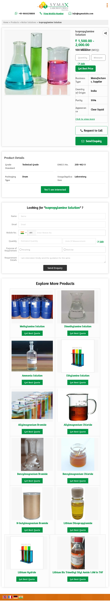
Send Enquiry (91, 141)
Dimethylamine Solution (77, 326)
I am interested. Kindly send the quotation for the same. (62, 259)
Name (14, 216)
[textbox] (98, 57)
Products (15, 22)
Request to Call (91, 130)
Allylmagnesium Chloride (78, 424)
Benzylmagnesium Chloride (78, 474)
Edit (81, 63)
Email (14, 224)
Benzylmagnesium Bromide (32, 474)
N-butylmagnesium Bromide (32, 523)
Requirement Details (11, 259)
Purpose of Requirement (11, 249)
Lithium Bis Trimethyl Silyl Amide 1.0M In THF (78, 572)
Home (5, 22)
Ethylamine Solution (77, 375)
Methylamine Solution (32, 326)
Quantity (13, 241)
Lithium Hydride (27, 572)
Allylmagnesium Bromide (32, 424)
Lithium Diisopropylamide (78, 523)
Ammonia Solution (32, 375)
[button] (53, 13)
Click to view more (85, 119)
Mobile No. (11, 232)
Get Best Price (85, 68)
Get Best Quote (32, 333)
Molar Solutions (28, 22)
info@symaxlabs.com (82, 13)
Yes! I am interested (55, 189)
